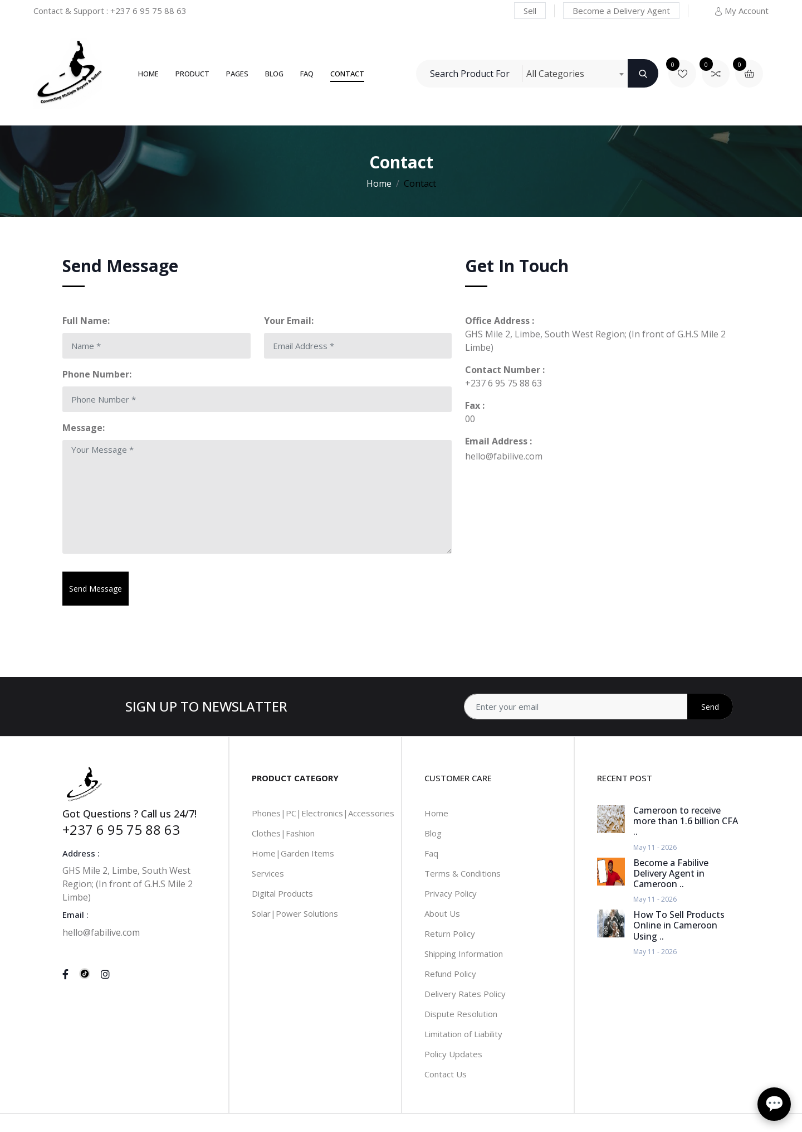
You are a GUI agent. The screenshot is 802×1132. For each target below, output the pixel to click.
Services (268, 873)
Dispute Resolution (460, 1013)
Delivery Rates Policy (465, 993)
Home (148, 74)
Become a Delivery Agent (621, 10)
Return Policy (449, 933)
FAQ (307, 74)
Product (192, 74)
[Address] (598, 706)
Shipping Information (463, 953)
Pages (237, 74)
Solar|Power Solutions (295, 913)
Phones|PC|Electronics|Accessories (323, 813)
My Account (741, 10)
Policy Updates (453, 1054)
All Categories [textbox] (555, 73)
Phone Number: (96, 374)
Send (710, 707)
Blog (274, 74)
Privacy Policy (450, 893)
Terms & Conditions (462, 873)
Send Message (95, 588)
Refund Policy (450, 973)
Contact (347, 74)
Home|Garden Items (293, 853)
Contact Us (445, 1074)
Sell (530, 10)
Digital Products (282, 893)
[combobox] (575, 74)
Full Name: (86, 321)
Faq (431, 853)
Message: (83, 428)
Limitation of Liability (463, 1033)
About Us (442, 913)
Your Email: (289, 321)
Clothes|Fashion (283, 833)
